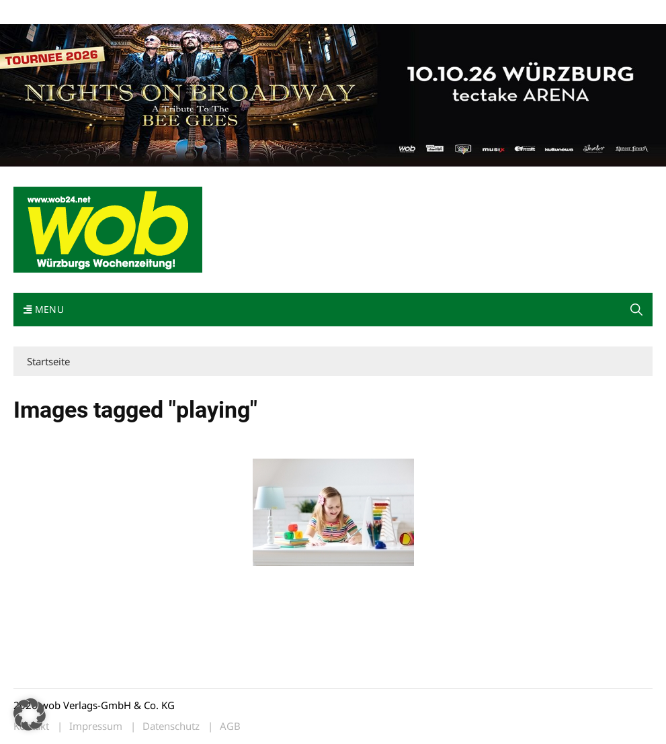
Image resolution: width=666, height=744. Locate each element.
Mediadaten (37, 12)
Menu (44, 309)
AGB (230, 726)
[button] (636, 309)
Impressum (212, 12)
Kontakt (167, 12)
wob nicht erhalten (106, 12)
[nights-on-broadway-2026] (333, 94)
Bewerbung (265, 12)
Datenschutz (171, 726)
